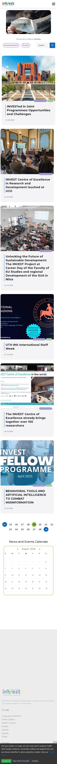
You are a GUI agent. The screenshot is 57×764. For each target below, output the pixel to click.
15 (10, 524)
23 (10, 529)
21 (46, 524)
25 (22, 529)
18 (28, 524)
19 (34, 524)
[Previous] (4, 524)
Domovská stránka (24, 39)
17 (22, 524)
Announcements (11, 45)
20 (40, 524)
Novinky (37, 39)
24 (16, 529)
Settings (35, 761)
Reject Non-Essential (21, 761)
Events (26, 45)
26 (28, 529)
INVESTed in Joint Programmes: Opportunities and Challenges (27, 110)
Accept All (6, 761)
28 (40, 529)
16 (16, 524)
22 (51, 524)
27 (34, 529)
